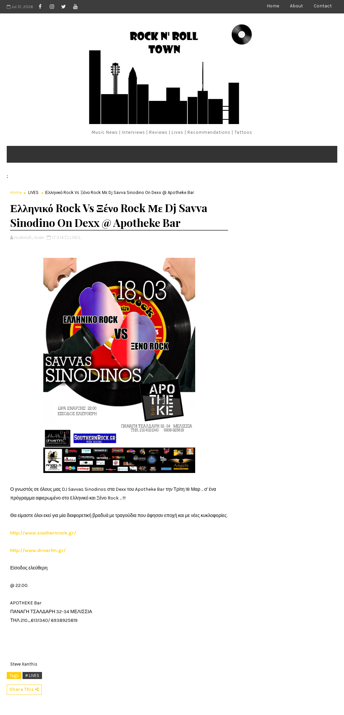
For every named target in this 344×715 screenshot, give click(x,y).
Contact (323, 6)
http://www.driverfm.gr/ (38, 550)
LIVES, (75, 237)
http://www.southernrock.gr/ (43, 533)
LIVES (33, 192)
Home (273, 6)
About (296, 6)
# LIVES (32, 675)
